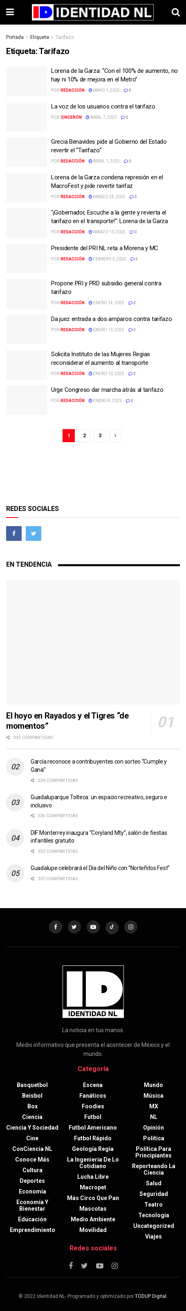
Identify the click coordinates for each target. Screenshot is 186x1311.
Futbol (92, 1117)
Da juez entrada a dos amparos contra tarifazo (111, 319)
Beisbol (32, 1095)
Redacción (73, 90)
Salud (153, 1183)
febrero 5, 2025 (107, 259)
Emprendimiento (32, 1230)
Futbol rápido (93, 1138)
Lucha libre (93, 1176)
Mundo (153, 1085)
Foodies (93, 1106)
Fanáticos (92, 1095)
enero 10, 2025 (106, 373)
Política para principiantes (153, 1152)
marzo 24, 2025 (107, 196)
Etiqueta (39, 37)
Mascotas (93, 1208)
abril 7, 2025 (101, 117)
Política (153, 1138)
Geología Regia (93, 1149)
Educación (32, 1219)
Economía (32, 1191)
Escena (93, 1085)
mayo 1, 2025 (104, 90)
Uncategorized (153, 1226)
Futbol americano (93, 1127)
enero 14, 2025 (106, 303)
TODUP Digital (150, 1296)
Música (153, 1095)
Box (32, 1106)
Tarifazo (65, 37)
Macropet (93, 1187)
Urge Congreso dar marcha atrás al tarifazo (107, 389)
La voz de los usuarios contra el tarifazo (103, 106)
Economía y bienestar (32, 1205)
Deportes (32, 1181)
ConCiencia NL (32, 1149)
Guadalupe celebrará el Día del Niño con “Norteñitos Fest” (100, 868)
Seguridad (153, 1194)
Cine (32, 1138)
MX (153, 1106)
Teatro (153, 1204)
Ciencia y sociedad (32, 1127)
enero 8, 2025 (105, 400)
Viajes (153, 1236)
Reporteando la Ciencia (153, 1169)
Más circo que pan (93, 1198)
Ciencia (32, 1117)
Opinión (153, 1127)
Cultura (32, 1170)
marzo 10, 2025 (107, 232)
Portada (15, 37)
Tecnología (153, 1215)
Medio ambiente (93, 1219)
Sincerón (71, 117)
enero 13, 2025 (106, 330)
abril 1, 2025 (104, 161)
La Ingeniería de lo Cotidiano (93, 1162)
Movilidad (93, 1230)
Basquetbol (32, 1085)
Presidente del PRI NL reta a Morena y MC (104, 248)
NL (153, 1117)
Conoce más (32, 1159)
